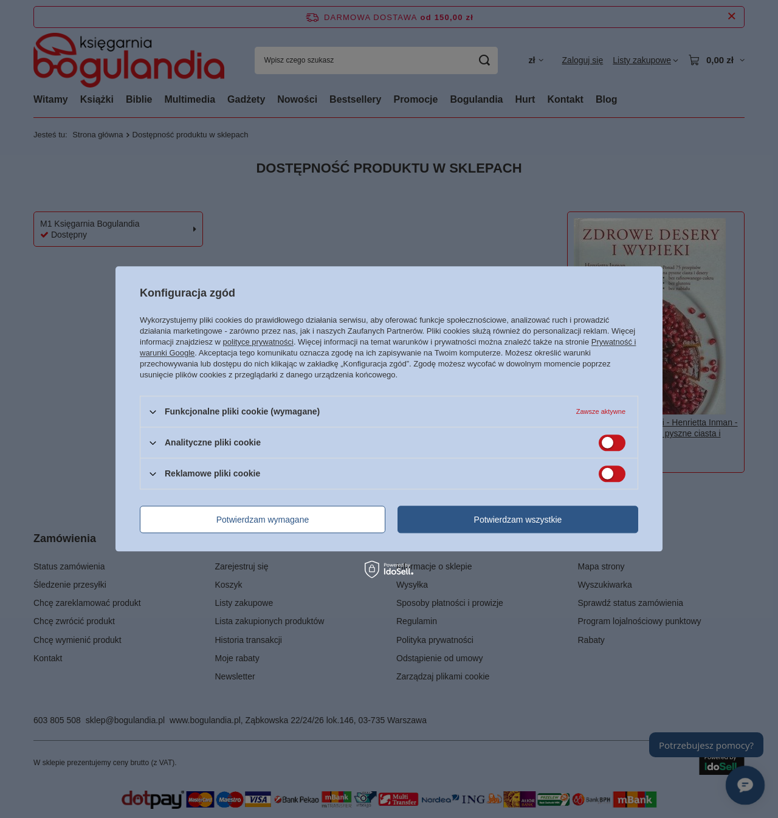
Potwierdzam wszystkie (518, 519)
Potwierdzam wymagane (262, 519)
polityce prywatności (258, 341)
